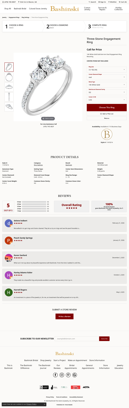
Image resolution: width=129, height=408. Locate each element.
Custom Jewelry (87, 9)
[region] (48, 87)
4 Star (19, 204)
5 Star (19, 202)
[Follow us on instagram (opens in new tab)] (62, 375)
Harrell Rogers (20, 290)
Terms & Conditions (61, 397)
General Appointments (88, 366)
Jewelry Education (119, 366)
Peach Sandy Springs (23, 238)
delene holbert (20, 220)
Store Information (97, 360)
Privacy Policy (50, 397)
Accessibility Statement (76, 397)
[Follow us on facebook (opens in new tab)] (55, 375)
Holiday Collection (118, 9)
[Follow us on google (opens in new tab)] (74, 375)
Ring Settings (25, 17)
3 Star (19, 206)
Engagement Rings (14, 17)
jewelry (4, 17)
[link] (9, 2)
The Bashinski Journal (44, 366)
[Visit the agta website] (86, 387)
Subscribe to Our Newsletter (37, 338)
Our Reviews (57, 366)
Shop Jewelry (45, 360)
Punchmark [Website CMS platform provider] (68, 405)
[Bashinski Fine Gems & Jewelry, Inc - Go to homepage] (64, 353)
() (48, 202)
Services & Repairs (102, 9)
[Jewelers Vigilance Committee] (64, 387)
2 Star (19, 209)
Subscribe (104, 339)
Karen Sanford (20, 255)
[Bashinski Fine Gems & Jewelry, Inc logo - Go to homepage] (64, 8)
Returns (106, 118)
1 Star (19, 211)
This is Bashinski (8, 366)
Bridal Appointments (71, 366)
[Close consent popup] (44, 404)
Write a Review (64, 316)
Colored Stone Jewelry (38, 8)
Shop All (7, 8)
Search (11, 27)
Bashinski (69, 165)
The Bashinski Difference (26, 366)
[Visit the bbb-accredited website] (44, 387)
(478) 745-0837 (48, 126)
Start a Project (60, 360)
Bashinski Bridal (20, 8)
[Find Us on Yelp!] (75, 387)
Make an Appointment (77, 360)
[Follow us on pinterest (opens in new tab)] (68, 375)
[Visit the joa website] (54, 387)
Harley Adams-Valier (23, 272)
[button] (92, 2)
